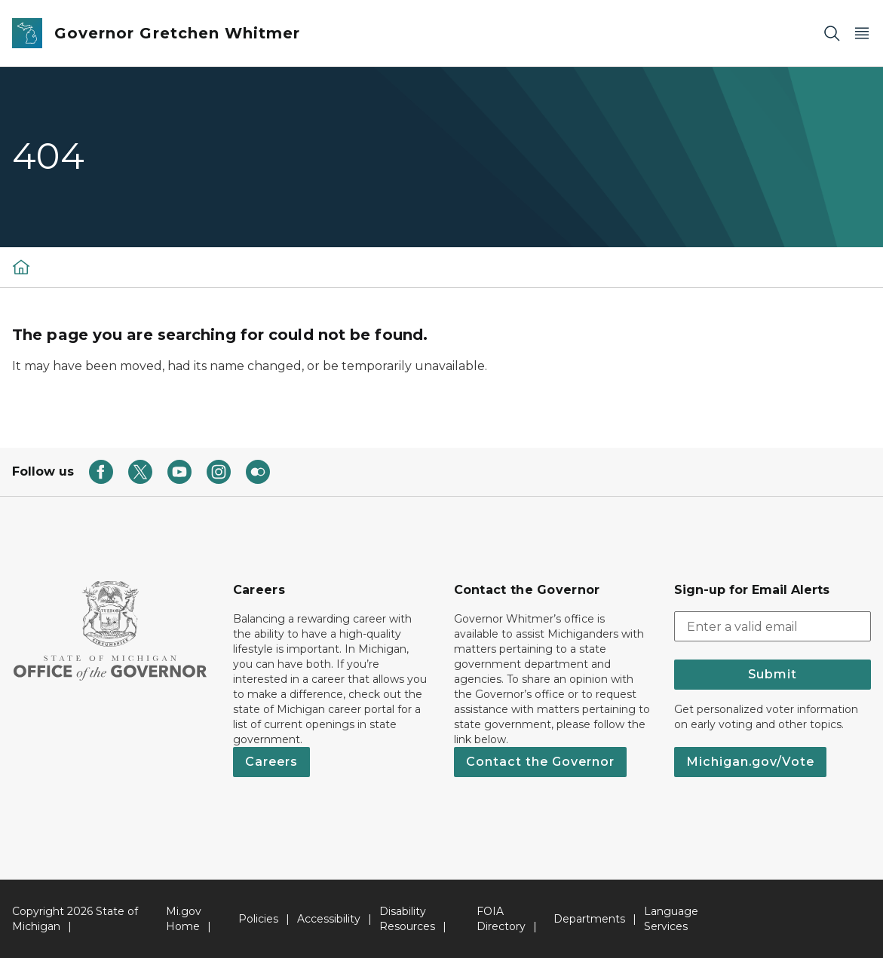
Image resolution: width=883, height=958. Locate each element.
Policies (258, 919)
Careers (271, 761)
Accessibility (328, 919)
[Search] (832, 33)
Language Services (671, 918)
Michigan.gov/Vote (750, 761)
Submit (772, 674)
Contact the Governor (540, 761)
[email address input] (772, 626)
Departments (589, 919)
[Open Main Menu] (862, 33)
